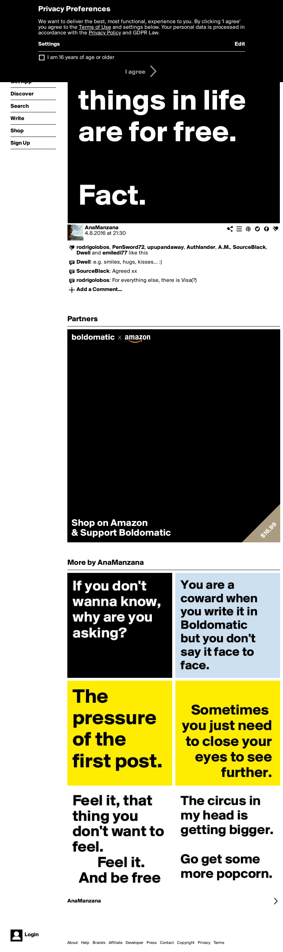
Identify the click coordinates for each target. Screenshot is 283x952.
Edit (240, 44)
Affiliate (115, 943)
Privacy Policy (105, 33)
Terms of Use (95, 27)
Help (85, 943)
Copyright (186, 943)
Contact (167, 943)
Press (152, 943)
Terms (219, 943)
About (72, 943)
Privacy (204, 943)
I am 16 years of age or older (80, 57)
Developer (134, 943)
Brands (99, 943)
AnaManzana (102, 228)
